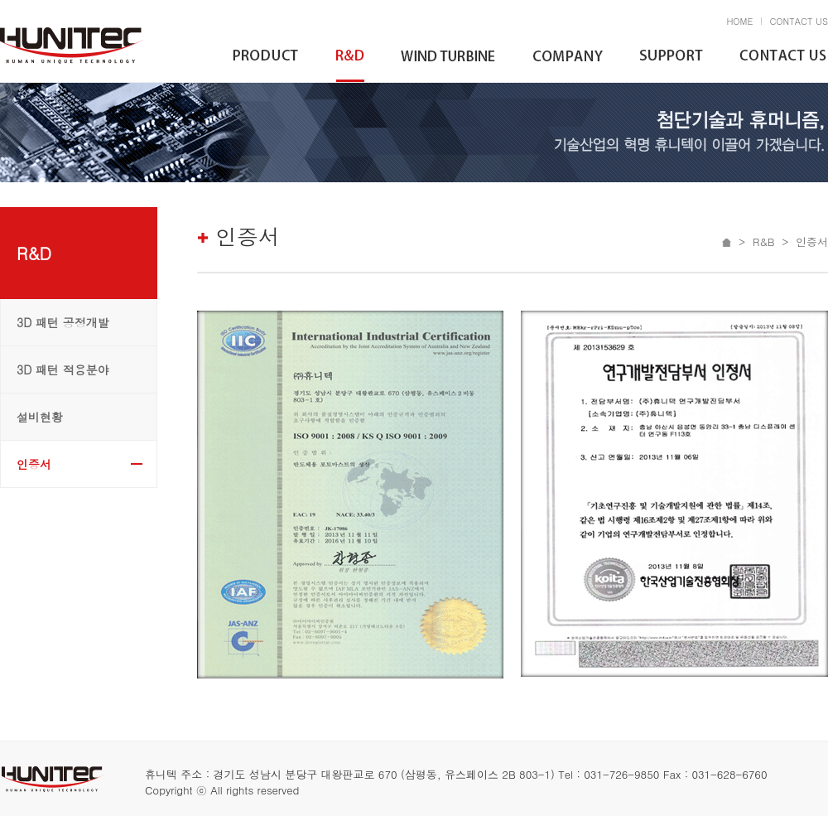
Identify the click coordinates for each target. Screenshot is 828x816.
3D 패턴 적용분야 (63, 369)
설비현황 (40, 416)
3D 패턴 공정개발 (63, 322)
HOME (739, 21)
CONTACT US (798, 21)
